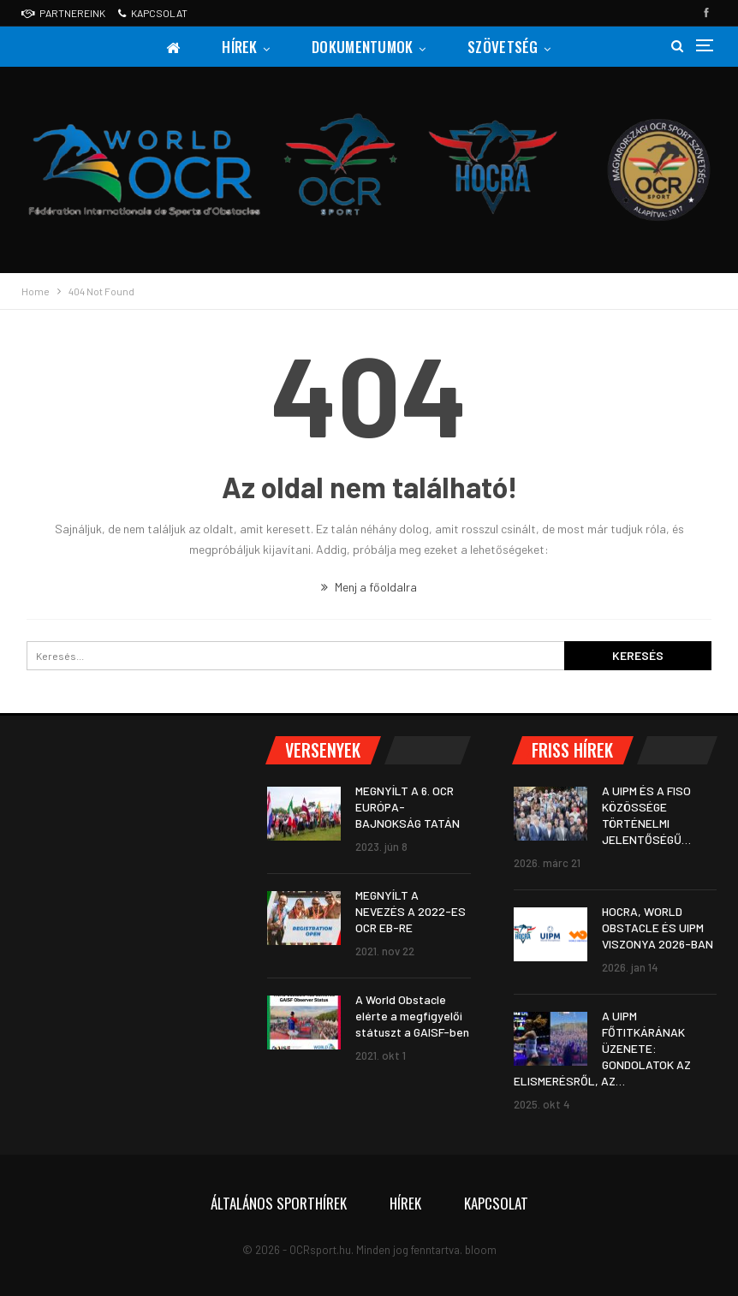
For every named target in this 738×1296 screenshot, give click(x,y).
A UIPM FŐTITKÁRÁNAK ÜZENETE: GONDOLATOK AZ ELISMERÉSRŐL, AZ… (602, 1048)
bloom (481, 1250)
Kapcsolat (152, 13)
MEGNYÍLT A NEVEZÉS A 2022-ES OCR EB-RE (410, 911)
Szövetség (503, 46)
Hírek (240, 46)
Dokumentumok (363, 46)
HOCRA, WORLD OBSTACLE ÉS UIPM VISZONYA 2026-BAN (657, 927)
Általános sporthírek (279, 1203)
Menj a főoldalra (369, 587)
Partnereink (63, 13)
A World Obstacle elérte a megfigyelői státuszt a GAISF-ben (412, 1015)
